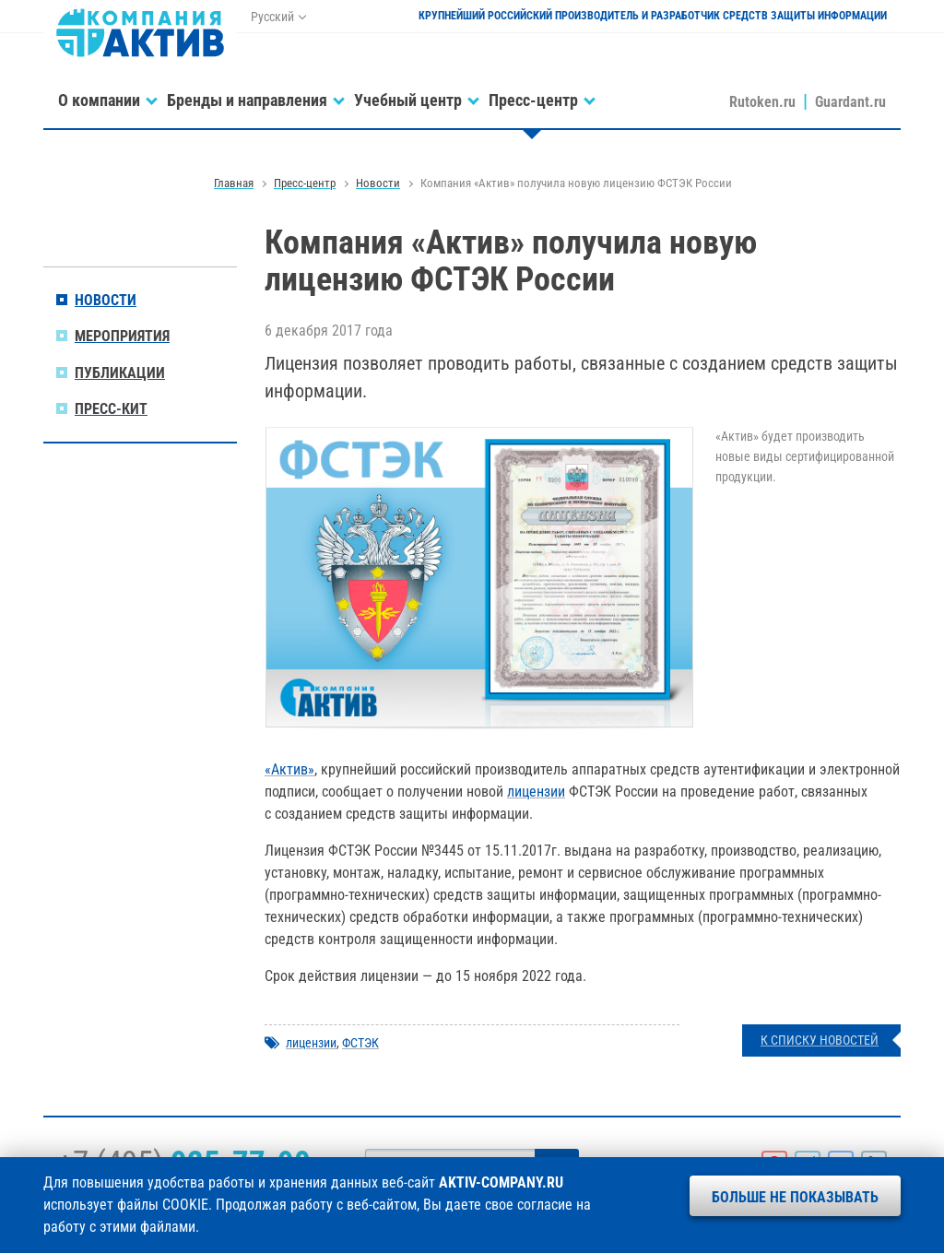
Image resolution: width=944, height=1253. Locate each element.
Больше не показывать (795, 1197)
